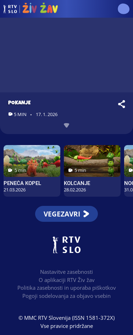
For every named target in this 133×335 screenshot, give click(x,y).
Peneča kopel (22, 183)
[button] (123, 9)
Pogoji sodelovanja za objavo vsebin (66, 295)
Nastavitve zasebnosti (66, 271)
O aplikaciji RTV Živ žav (67, 279)
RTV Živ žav (31, 9)
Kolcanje (77, 183)
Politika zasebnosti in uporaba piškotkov (66, 287)
